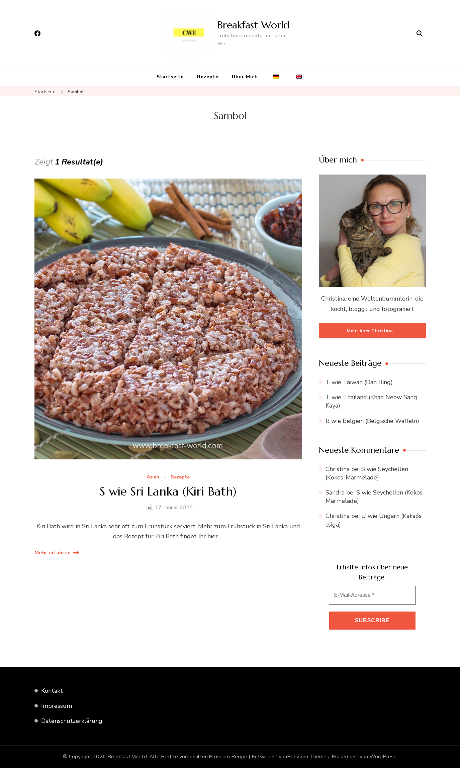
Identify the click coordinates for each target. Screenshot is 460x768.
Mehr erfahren (52, 552)
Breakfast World (253, 25)
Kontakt (52, 691)
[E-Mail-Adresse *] (372, 595)
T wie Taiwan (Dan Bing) (359, 382)
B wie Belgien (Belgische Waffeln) (372, 421)
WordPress (382, 756)
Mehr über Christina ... (372, 331)
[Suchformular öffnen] (419, 33)
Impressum (56, 706)
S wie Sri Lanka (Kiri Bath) (168, 491)
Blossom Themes (308, 756)
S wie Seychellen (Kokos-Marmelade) (367, 473)
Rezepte (207, 77)
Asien (153, 477)
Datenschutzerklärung (71, 721)
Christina (338, 469)
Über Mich (245, 77)
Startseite (170, 77)
